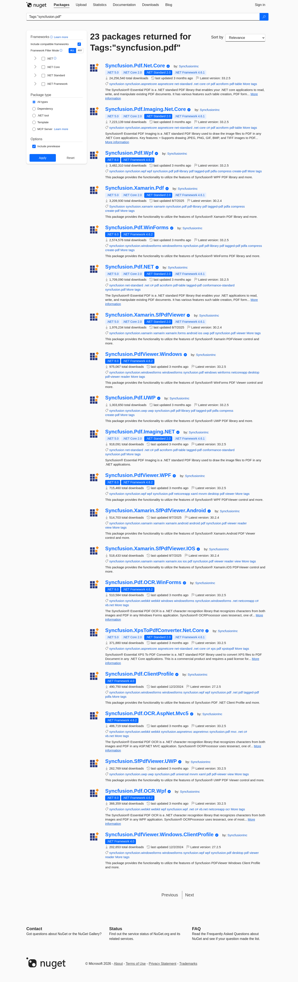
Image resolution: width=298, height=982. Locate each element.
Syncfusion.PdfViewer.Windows (143, 354)
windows (211, 372)
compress (225, 171)
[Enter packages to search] (143, 17)
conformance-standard (218, 285)
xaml (194, 493)
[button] (52, 37)
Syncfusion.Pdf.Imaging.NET (140, 431)
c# (208, 84)
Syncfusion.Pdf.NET (129, 267)
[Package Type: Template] (40, 122)
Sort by (217, 37)
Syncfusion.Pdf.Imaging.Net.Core (145, 109)
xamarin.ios (174, 561)
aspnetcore (166, 84)
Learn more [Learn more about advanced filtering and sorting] (61, 37)
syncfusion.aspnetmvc (176, 731)
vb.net (109, 605)
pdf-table (236, 84)
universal (182, 774)
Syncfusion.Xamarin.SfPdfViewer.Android (155, 510)
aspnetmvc (201, 731)
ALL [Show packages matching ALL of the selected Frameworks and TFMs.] (72, 50)
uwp (206, 333)
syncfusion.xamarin (139, 206)
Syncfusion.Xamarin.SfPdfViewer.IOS (150, 548)
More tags (250, 84)
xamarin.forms (176, 333)
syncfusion (116, 84)
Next (189, 895)
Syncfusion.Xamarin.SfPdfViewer (145, 315)
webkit (155, 601)
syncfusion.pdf (163, 171)
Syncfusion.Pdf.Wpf (129, 153)
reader (125, 376)
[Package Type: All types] (40, 102)
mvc (234, 731)
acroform (222, 84)
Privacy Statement (162, 963)
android (192, 333)
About (118, 963)
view (108, 527)
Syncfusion (117, 206)
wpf (149, 171)
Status (115, 928)
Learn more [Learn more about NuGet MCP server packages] (61, 129)
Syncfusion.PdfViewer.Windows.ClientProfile (159, 834)
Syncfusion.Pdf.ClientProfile (139, 674)
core (202, 84)
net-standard (183, 84)
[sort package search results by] (245, 38)
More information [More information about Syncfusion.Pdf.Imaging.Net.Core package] (117, 142)
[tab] (62, 5)
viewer (241, 333)
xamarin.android (177, 523)
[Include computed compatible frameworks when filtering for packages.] (79, 44)
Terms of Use (136, 963)
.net (196, 84)
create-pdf (239, 171)
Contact (34, 928)
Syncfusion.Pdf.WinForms (136, 227)
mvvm (203, 493)
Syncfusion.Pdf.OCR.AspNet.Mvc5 (146, 713)
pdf (213, 84)
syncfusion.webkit (137, 601)
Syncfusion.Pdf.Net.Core (135, 65)
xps (213, 648)
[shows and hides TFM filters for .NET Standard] (35, 75)
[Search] (264, 17)
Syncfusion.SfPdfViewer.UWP (141, 761)
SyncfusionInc (189, 66)
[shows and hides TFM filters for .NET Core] (35, 67)
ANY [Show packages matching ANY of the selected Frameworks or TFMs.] (80, 50)
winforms (224, 372)
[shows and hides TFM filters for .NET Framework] (35, 84)
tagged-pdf (202, 171)
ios (200, 333)
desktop (253, 372)
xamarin (159, 206)
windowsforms (172, 246)
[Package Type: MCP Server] (42, 129)
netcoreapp (239, 372)
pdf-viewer (112, 376)
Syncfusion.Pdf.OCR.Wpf (135, 791)
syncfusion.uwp (136, 410)
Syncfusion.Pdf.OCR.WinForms (143, 582)
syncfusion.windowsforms (143, 246)
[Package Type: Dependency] (43, 108)
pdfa (213, 171)
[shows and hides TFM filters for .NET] (35, 58)
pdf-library (181, 171)
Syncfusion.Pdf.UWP (130, 397)
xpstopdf (228, 648)
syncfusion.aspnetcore (141, 84)
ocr (227, 809)
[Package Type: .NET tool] (41, 115)
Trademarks (188, 963)
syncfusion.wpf (135, 171)
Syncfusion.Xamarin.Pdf (134, 188)
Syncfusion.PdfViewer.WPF (138, 475)
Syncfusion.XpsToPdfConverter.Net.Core (154, 630)
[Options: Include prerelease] (46, 146)
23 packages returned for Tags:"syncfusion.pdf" (140, 42)
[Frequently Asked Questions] (196, 928)
